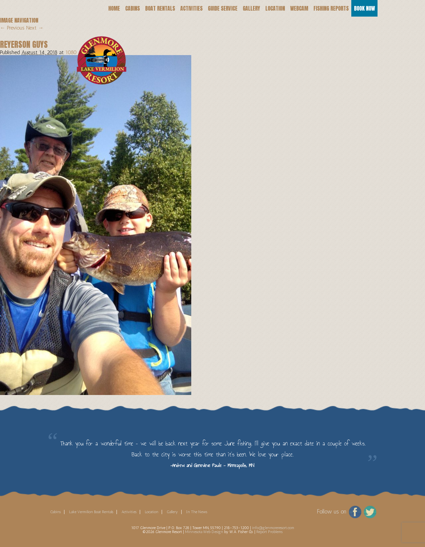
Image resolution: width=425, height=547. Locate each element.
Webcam (299, 8)
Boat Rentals (160, 8)
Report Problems (269, 531)
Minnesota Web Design (204, 531)
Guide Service (222, 8)
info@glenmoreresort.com (273, 527)
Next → (34, 28)
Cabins (132, 8)
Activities (191, 8)
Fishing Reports (331, 8)
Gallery (251, 8)
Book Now (364, 8)
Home (114, 8)
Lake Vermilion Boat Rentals (91, 511)
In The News (196, 511)
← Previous (12, 28)
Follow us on (331, 511)
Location (275, 8)
